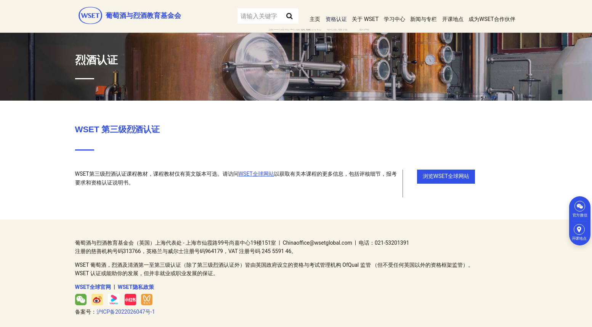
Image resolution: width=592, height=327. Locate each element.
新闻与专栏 (412, 14)
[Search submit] (267, 14)
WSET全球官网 (93, 282)
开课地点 (445, 14)
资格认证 (315, 14)
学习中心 (380, 14)
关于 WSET (347, 14)
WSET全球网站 (256, 170)
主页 (292, 14)
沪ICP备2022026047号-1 (125, 307)
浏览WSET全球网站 (445, 173)
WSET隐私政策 (135, 282)
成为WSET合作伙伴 (488, 14)
